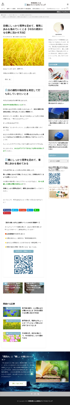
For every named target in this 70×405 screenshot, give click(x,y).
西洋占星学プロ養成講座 (24, 8)
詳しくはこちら (17, 383)
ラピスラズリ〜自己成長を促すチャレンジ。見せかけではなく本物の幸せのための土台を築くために (58, 141)
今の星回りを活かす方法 (25, 15)
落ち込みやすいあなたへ (55, 102)
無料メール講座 (11, 8)
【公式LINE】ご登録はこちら (23, 251)
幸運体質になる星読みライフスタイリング (40, 400)
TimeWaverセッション (53, 8)
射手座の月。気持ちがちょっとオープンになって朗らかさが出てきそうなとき (32, 322)
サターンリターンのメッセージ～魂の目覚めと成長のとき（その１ (58, 121)
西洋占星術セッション (39, 8)
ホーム (3, 8)
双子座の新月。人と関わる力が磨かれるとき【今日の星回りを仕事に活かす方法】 (32, 310)
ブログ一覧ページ (13, 15)
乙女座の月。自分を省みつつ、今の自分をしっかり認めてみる (32, 334)
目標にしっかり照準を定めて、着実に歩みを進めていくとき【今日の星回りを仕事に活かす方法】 (26, 16)
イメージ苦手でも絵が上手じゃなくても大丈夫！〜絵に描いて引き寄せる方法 (58, 83)
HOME (4, 15)
